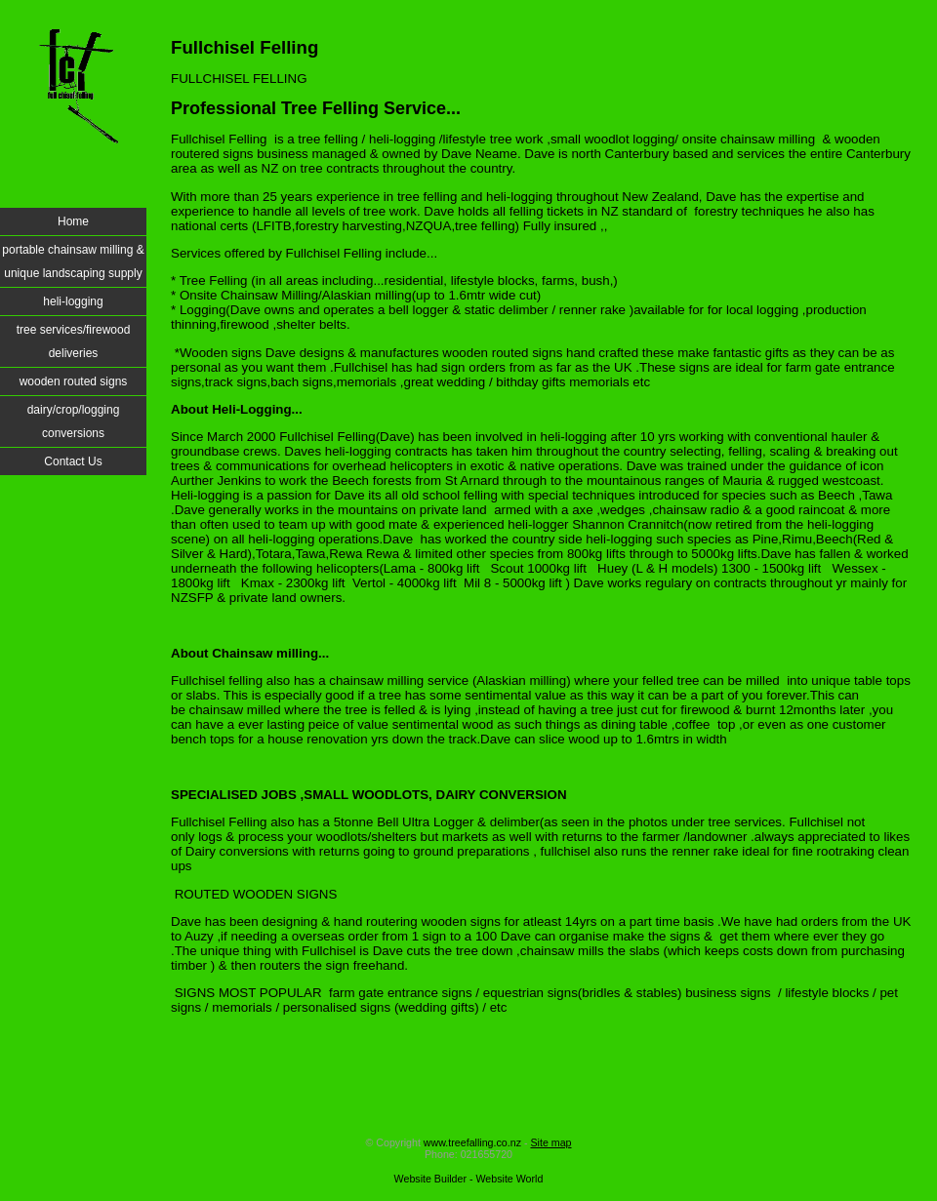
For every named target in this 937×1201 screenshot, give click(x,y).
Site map (550, 1142)
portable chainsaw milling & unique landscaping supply (72, 261)
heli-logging (72, 301)
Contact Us (73, 461)
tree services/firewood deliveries (74, 341)
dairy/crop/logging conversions (73, 421)
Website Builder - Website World (469, 1178)
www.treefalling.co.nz (472, 1142)
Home (73, 221)
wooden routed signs (74, 381)
